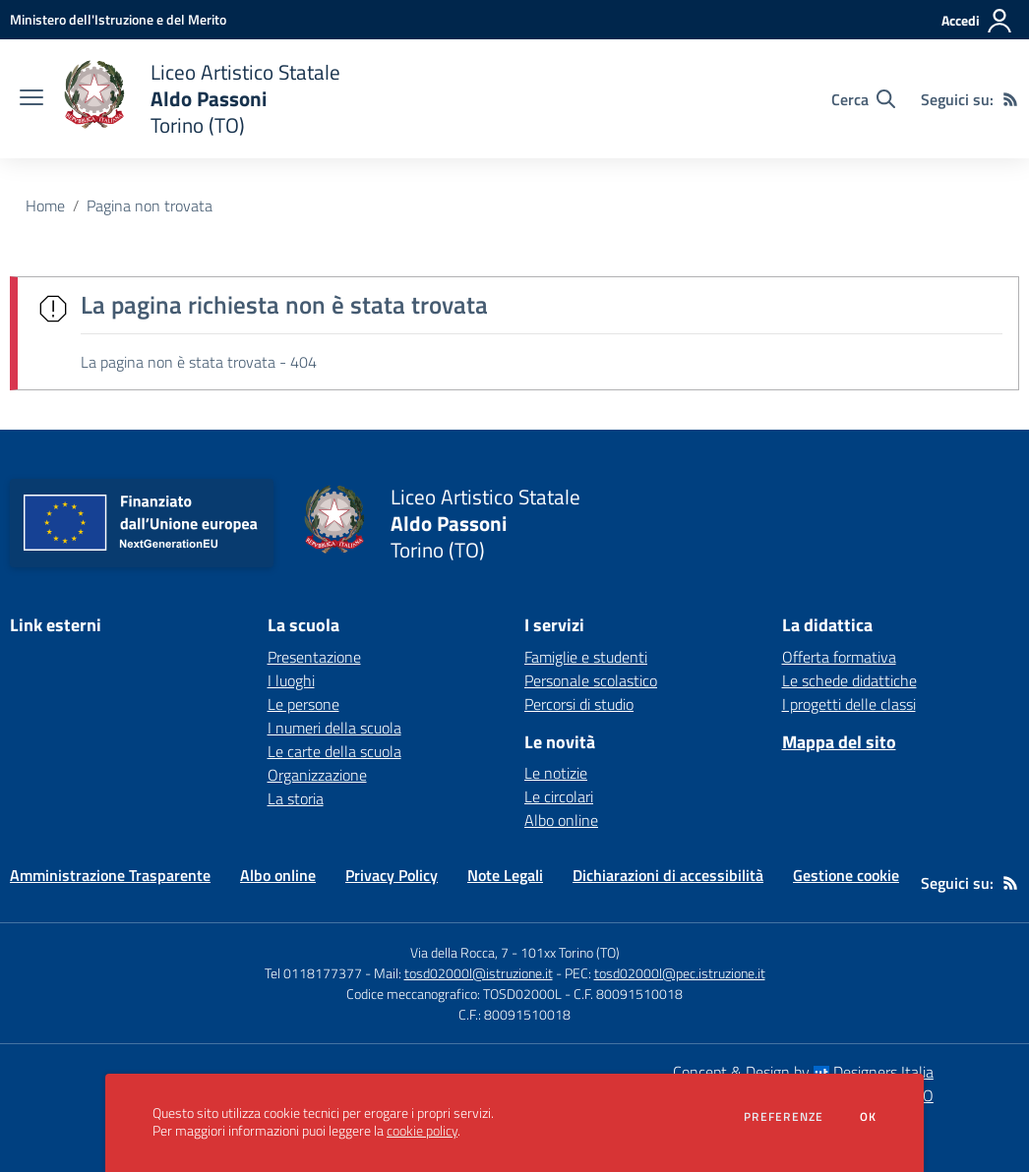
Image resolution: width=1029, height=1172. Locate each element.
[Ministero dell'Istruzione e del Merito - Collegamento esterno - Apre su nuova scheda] (118, 19)
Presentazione (314, 657)
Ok (869, 1117)
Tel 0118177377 (313, 973)
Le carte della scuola (334, 751)
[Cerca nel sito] (863, 99)
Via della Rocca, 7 (459, 952)
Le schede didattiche (849, 680)
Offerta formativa (839, 657)
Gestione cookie (846, 875)
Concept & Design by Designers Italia (803, 1072)
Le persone (303, 704)
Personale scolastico (590, 680)
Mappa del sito (839, 742)
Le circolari (558, 796)
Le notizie (555, 773)
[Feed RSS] (1010, 99)
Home (45, 205)
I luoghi (291, 680)
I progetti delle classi (849, 704)
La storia (296, 798)
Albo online (561, 820)
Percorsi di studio (579, 704)
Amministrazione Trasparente (110, 875)
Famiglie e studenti (585, 657)
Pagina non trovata (149, 205)
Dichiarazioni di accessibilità (668, 875)
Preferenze (783, 1117)
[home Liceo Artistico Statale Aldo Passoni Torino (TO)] (201, 99)
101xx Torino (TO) (570, 952)
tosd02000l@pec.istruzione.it (679, 973)
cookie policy (422, 1131)
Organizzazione (317, 775)
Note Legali (505, 875)
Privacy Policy (391, 875)
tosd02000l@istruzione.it (478, 973)
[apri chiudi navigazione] (31, 99)
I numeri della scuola (334, 727)
